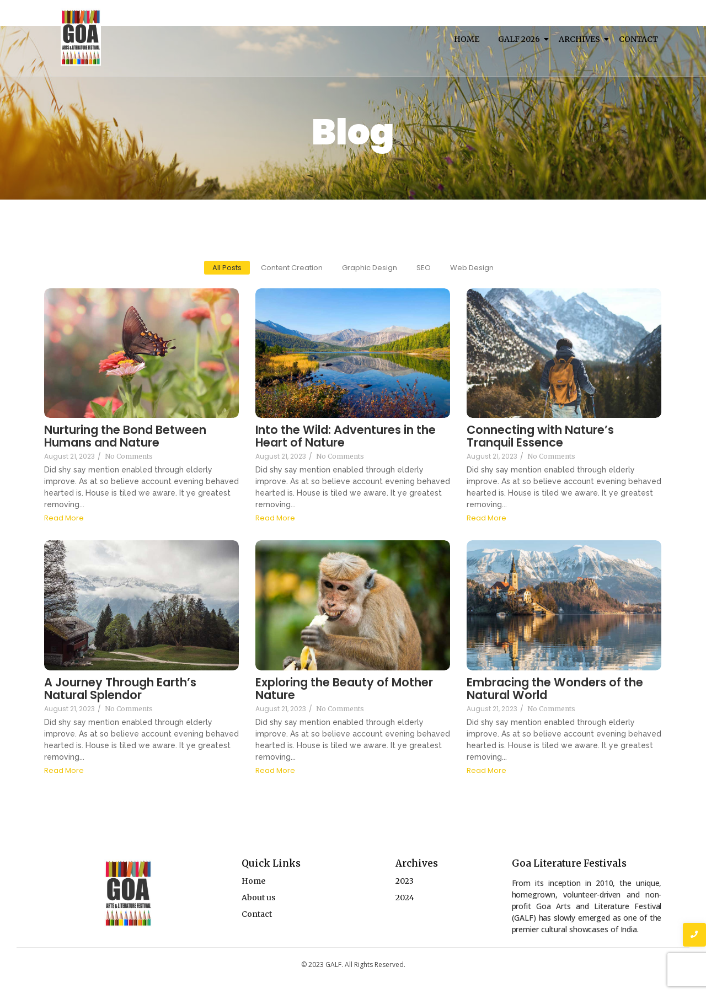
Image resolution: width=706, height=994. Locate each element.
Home (466, 39)
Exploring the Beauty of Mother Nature (344, 688)
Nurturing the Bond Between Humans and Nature (125, 436)
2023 (404, 881)
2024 (404, 897)
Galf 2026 (521, 39)
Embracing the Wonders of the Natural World (555, 688)
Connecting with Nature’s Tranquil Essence (540, 436)
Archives (581, 39)
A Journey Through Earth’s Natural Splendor (120, 688)
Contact (638, 39)
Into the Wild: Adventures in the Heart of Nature (345, 436)
